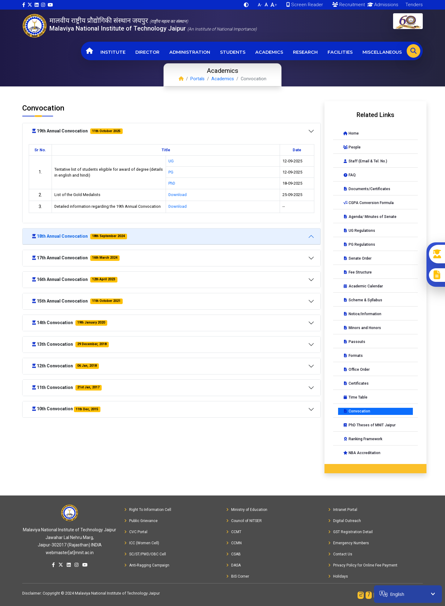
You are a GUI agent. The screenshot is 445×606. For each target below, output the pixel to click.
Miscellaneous (382, 52)
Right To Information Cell (147, 510)
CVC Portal (135, 532)
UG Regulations (359, 230)
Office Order (356, 369)
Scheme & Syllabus (362, 300)
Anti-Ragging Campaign (146, 565)
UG (171, 161)
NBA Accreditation (361, 453)
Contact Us (340, 554)
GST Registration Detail (350, 532)
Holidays (338, 576)
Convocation (356, 411)
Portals (197, 78)
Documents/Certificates (366, 189)
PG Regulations (359, 244)
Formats (353, 355)
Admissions (382, 4)
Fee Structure (357, 272)
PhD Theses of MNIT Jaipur (369, 425)
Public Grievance (141, 521)
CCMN (234, 543)
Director (147, 52)
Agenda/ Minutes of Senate (369, 217)
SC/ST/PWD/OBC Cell (145, 554)
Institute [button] (112, 52)
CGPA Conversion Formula (368, 203)
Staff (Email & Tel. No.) (365, 161)
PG (170, 172)
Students (232, 52)
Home (351, 133)
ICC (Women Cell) (141, 543)
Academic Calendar (363, 286)
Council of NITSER (244, 521)
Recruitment (348, 4)
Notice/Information (362, 314)
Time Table (355, 397)
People (352, 147)
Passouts (354, 342)
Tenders (413, 4)
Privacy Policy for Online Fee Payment (362, 565)
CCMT (233, 532)
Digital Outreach (344, 521)
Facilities (340, 52)
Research (305, 52)
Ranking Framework (362, 439)
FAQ (349, 175)
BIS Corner (237, 576)
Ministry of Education (246, 510)
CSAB (233, 554)
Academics (269, 52)
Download (177, 194)
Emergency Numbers (348, 543)
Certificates (356, 383)
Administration (189, 52)
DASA (233, 565)
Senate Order (357, 258)
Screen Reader (304, 4)
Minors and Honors (362, 328)
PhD (171, 183)
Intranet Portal (342, 510)
